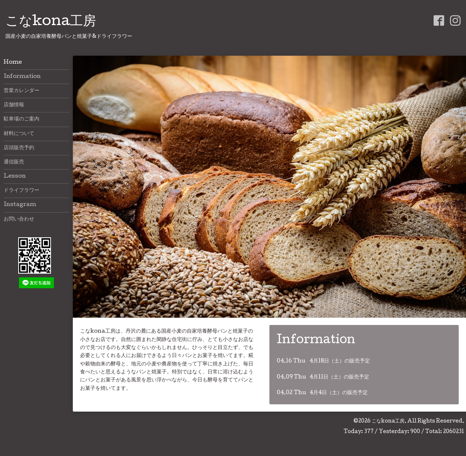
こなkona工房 (50, 22)
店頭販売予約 (19, 148)
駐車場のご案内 (21, 119)
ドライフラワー (21, 191)
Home (13, 63)
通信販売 (14, 162)
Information (22, 77)
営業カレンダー (21, 91)
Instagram (20, 205)
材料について (19, 134)
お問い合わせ (19, 219)
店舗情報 (14, 105)
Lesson (15, 176)
